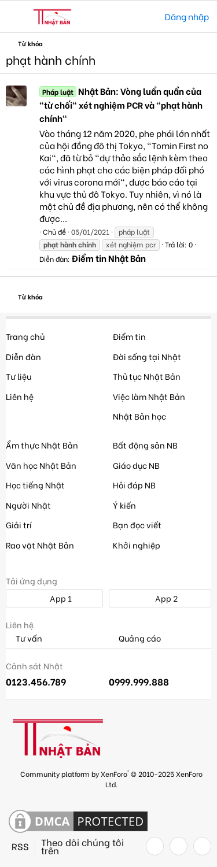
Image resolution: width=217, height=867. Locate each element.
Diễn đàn (23, 356)
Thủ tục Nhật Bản (147, 376)
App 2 (160, 598)
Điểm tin (129, 336)
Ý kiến (124, 505)
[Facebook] (155, 846)
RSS (20, 846)
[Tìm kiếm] (147, 16)
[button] (16, 16)
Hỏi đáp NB (134, 485)
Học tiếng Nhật (35, 485)
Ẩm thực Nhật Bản (42, 445)
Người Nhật (28, 505)
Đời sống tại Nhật (147, 356)
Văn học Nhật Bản (41, 465)
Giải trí (19, 524)
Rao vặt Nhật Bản (40, 545)
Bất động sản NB (145, 445)
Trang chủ (25, 336)
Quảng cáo (135, 638)
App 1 (54, 598)
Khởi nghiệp (136, 545)
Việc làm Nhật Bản (149, 396)
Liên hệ (20, 396)
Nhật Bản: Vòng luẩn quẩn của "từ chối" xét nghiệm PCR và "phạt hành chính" (121, 104)
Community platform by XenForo (111, 778)
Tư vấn (24, 638)
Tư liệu (18, 376)
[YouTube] (202, 846)
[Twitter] (178, 846)
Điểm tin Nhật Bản (109, 257)
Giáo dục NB (136, 465)
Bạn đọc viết (137, 524)
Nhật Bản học (139, 416)
